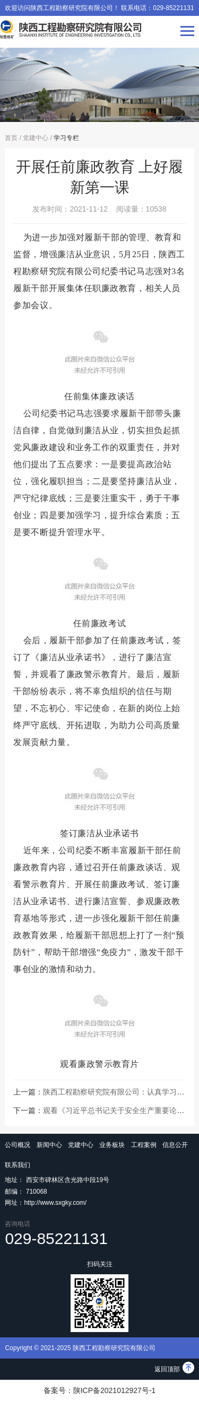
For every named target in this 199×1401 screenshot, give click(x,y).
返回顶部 (174, 1369)
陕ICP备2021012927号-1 (114, 1390)
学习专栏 (66, 138)
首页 (11, 138)
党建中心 (35, 138)
